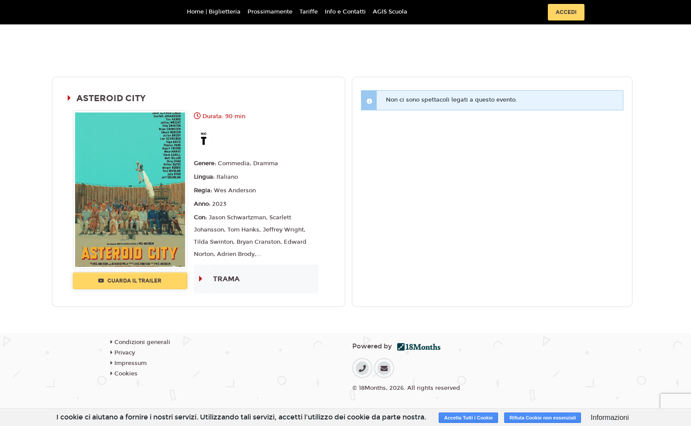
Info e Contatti (345, 11)
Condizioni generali (140, 342)
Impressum (128, 363)
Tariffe (308, 11)
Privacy (122, 352)
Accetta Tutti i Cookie (468, 417)
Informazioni (610, 417)
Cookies (124, 373)
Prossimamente (270, 11)
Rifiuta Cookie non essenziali (542, 417)
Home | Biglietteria (214, 11)
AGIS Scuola (390, 11)
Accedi (566, 12)
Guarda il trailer (130, 281)
